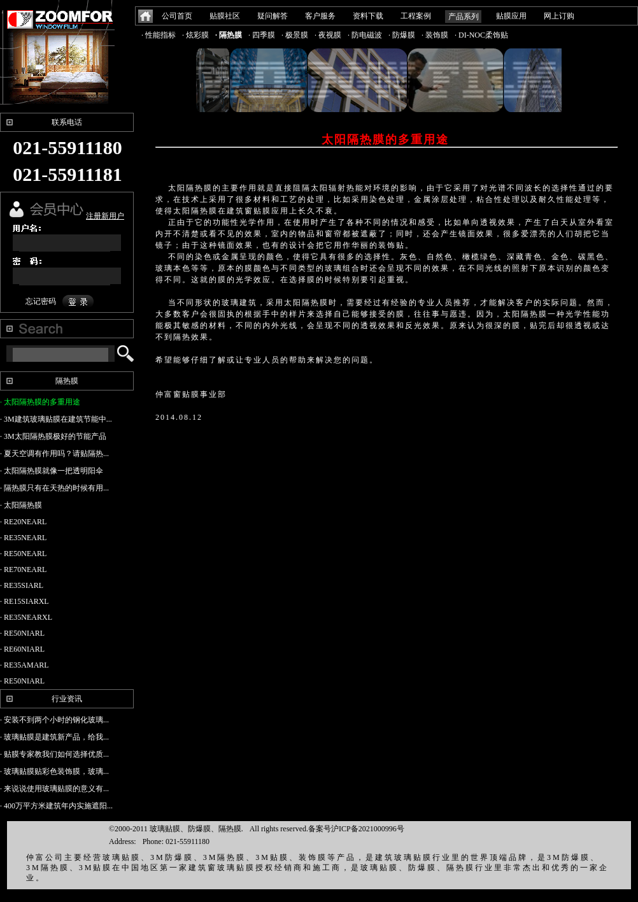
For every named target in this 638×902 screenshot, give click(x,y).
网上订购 (559, 15)
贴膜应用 (511, 15)
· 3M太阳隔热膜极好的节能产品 (53, 436)
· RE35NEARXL (26, 617)
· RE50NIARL (22, 633)
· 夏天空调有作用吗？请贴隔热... (54, 453)
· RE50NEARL (23, 553)
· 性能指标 (158, 35)
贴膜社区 (224, 15)
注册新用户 (105, 215)
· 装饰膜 (435, 35)
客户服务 (320, 15)
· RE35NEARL (23, 537)
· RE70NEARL (23, 569)
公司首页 (177, 15)
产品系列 (463, 16)
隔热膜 (66, 380)
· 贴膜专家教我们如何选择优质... (54, 754)
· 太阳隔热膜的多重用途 (40, 401)
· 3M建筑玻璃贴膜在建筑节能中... (56, 419)
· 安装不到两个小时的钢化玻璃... (54, 719)
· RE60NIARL (22, 649)
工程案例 (416, 15)
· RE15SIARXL (24, 601)
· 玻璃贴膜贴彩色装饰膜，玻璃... (54, 771)
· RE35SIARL (21, 585)
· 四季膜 (261, 35)
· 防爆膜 (401, 35)
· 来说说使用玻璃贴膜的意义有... (54, 788)
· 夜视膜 (328, 35)
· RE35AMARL (24, 665)
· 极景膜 (294, 35)
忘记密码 (40, 301)
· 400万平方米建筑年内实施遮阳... (56, 805)
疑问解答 (272, 15)
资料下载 (368, 15)
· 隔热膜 (228, 35)
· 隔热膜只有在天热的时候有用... (54, 487)
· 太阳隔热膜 (21, 505)
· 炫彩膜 (195, 35)
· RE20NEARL (23, 521)
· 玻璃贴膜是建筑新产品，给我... (54, 737)
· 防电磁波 (365, 35)
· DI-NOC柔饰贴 (481, 35)
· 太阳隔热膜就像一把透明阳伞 (51, 470)
